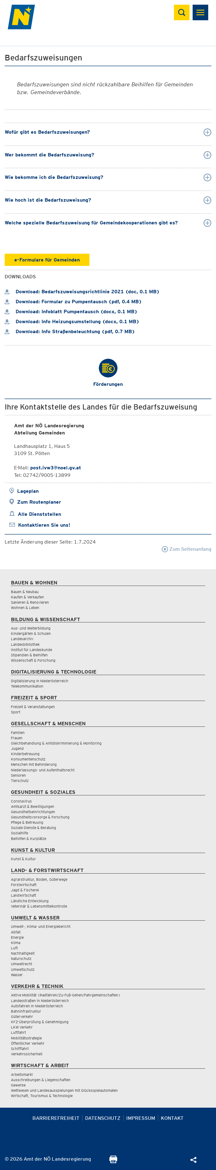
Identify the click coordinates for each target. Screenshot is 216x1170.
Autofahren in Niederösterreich (37, 1006)
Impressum (140, 1118)
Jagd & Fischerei (25, 890)
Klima (15, 942)
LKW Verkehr (22, 1027)
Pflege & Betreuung (27, 822)
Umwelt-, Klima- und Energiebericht (40, 926)
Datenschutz (103, 1118)
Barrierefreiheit (55, 1118)
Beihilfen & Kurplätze (28, 838)
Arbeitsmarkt (22, 1074)
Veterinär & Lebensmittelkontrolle (39, 906)
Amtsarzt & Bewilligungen (32, 806)
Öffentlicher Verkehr (28, 1043)
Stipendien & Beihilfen (29, 655)
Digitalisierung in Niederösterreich (39, 681)
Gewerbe (18, 1085)
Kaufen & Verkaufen (27, 597)
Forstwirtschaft (23, 884)
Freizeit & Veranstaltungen (33, 706)
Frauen (16, 738)
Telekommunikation (27, 686)
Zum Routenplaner (39, 502)
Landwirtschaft (23, 895)
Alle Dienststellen (39, 514)
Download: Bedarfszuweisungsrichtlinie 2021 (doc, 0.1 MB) (82, 292)
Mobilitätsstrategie (26, 1038)
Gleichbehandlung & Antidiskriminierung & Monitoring (56, 743)
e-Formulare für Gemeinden (47, 260)
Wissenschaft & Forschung (33, 660)
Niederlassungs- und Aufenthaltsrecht (42, 770)
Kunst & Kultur (23, 858)
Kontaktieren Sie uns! (44, 525)
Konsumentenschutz (28, 759)
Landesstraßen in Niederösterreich (40, 1000)
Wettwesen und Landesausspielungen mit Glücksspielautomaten (64, 1090)
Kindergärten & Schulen (31, 633)
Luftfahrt (18, 1032)
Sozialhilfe (19, 833)
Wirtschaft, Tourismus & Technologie (42, 1095)
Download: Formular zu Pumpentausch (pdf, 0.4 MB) (73, 301)
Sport (15, 712)
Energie (17, 937)
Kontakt (172, 1118)
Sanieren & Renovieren (30, 602)
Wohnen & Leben (25, 607)
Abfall (16, 932)
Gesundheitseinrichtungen (33, 811)
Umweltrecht (21, 963)
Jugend (17, 748)
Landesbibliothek (25, 644)
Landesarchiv (22, 638)
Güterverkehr (22, 1016)
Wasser (17, 974)
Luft (14, 948)
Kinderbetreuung (25, 753)
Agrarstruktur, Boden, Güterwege (39, 879)
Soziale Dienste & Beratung (33, 827)
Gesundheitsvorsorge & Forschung (40, 817)
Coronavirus (21, 801)
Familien (18, 732)
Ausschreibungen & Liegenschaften (40, 1079)
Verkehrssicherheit (26, 1054)
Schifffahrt (20, 1048)
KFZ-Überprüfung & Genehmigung (40, 1021)
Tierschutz (20, 780)
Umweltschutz (23, 969)
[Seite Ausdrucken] (113, 1161)
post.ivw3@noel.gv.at (55, 468)
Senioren (18, 775)
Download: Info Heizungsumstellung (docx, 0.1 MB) (72, 321)
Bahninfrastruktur (26, 1011)
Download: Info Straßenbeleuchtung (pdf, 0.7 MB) (70, 331)
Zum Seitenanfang (186, 549)
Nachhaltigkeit (23, 953)
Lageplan (28, 491)
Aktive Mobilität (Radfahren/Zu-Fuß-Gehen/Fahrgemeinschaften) (65, 995)
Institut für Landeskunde (31, 649)
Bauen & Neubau (25, 591)
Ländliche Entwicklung (30, 901)
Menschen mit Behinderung (34, 764)
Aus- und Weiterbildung (30, 628)
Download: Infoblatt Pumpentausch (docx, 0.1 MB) (71, 311)
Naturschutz (21, 958)
